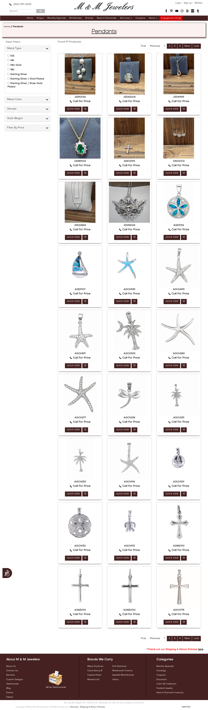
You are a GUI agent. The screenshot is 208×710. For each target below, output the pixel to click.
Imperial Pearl (94, 675)
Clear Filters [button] (13, 42)
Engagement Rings (171, 18)
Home (30, 18)
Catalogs (161, 671)
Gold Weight (15, 118)
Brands (89, 18)
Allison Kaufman (95, 666)
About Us (11, 666)
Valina (115, 680)
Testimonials (12, 684)
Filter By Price (15, 128)
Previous (155, 46)
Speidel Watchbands (123, 675)
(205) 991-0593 (20, 4)
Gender (12, 109)
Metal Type (14, 48)
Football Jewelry (164, 688)
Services (126, 18)
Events (9, 693)
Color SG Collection (166, 684)
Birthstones (75, 18)
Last (196, 46)
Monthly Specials (56, 18)
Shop (40, 18)
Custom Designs (14, 680)
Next (187, 46)
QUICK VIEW (73, 109)
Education (161, 680)
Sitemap (74, 707)
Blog (8, 688)
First (143, 46)
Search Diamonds (106, 18)
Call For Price (80, 101)
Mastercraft (93, 680)
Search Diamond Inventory (169, 693)
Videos (9, 697)
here (200, 649)
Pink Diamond (119, 666)
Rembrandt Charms (122, 671)
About (153, 18)
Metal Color (14, 99)
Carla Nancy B (94, 671)
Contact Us (12, 671)
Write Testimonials (56, 687)
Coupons (140, 18)
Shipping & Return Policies (92, 707)
